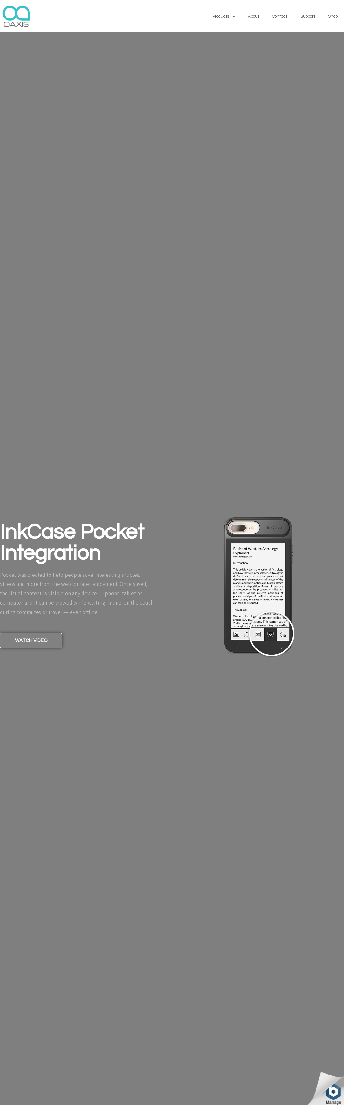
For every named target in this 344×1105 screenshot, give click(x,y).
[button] (31, 640)
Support (307, 16)
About (253, 16)
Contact (279, 16)
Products (223, 16)
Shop (333, 16)
